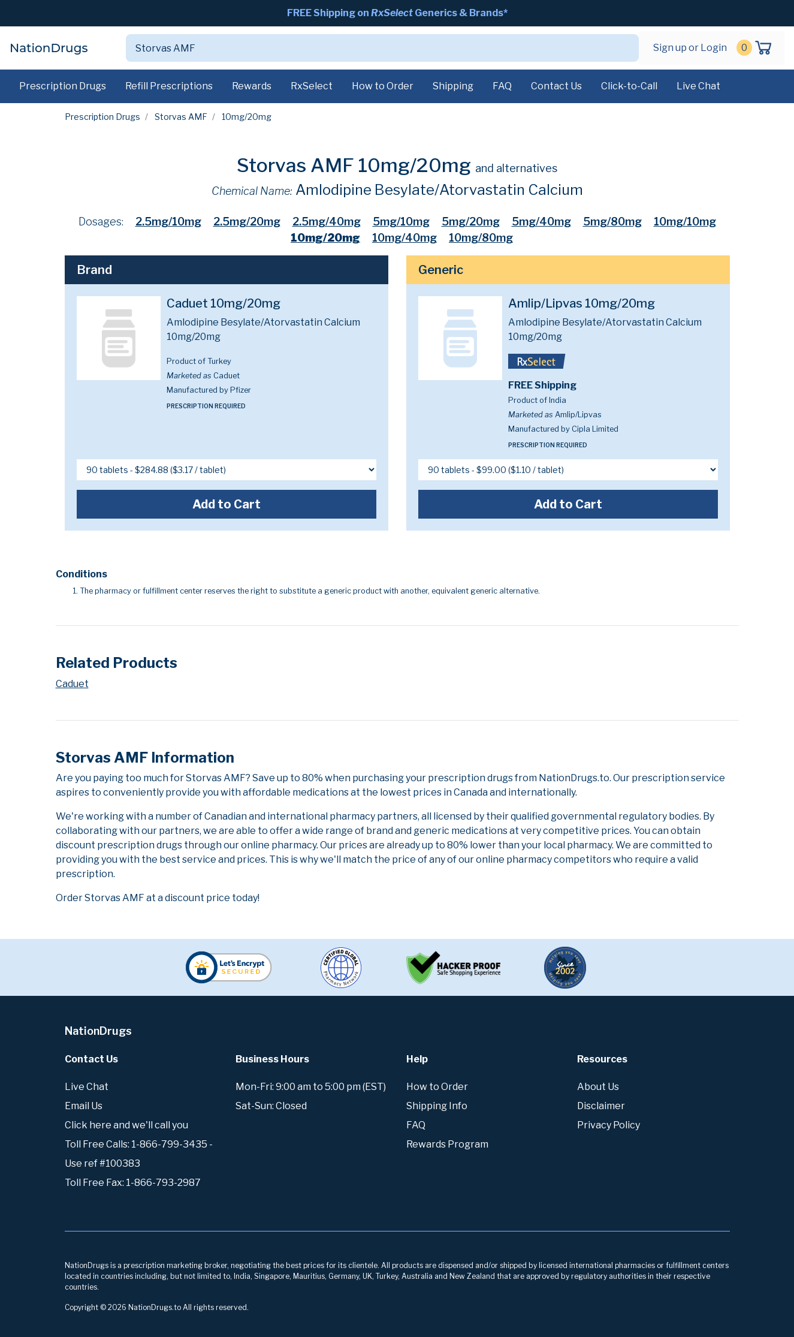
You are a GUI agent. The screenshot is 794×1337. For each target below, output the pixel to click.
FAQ (502, 86)
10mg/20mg (325, 237)
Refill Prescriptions (169, 86)
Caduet (72, 683)
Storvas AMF (181, 117)
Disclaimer (601, 1106)
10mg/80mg (481, 237)
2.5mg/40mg (326, 221)
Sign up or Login (690, 47)
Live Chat (698, 86)
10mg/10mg (685, 221)
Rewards (251, 86)
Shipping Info (436, 1106)
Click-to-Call (629, 86)
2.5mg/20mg (246, 221)
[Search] (368, 48)
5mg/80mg (612, 221)
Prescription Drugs (62, 86)
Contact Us (556, 86)
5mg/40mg (541, 221)
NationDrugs (48, 48)
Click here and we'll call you (126, 1125)
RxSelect (312, 86)
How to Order (382, 86)
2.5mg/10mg (168, 221)
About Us (598, 1086)
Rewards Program (447, 1144)
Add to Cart (226, 504)
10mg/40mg (404, 237)
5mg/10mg (401, 221)
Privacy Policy (608, 1125)
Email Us (83, 1106)
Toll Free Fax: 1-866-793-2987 (133, 1182)
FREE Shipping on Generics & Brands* (397, 13)
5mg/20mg (471, 221)
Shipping (453, 86)
